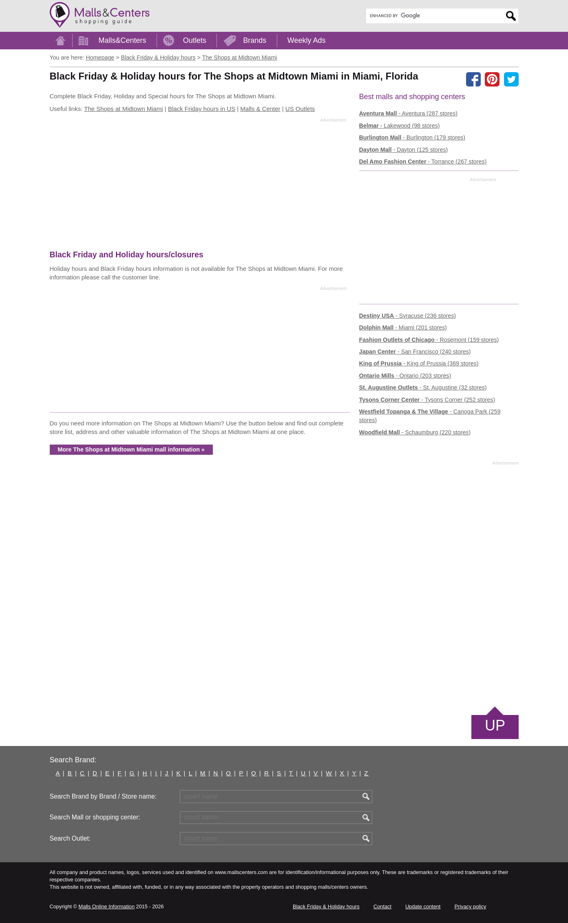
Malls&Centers (122, 40)
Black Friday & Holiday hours (326, 906)
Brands (254, 40)
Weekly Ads (306, 40)
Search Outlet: (70, 838)
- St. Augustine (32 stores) (423, 387)
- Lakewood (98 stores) (399, 125)
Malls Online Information (107, 906)
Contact (382, 906)
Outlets (194, 40)
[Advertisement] (198, 186)
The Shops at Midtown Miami (123, 108)
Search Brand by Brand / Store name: (103, 796)
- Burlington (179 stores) (412, 137)
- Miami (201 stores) (403, 327)
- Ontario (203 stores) (405, 375)
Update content (422, 906)
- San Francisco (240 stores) (415, 351)
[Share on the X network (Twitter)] (511, 79)
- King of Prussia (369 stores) (419, 363)
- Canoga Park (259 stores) (430, 415)
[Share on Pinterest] (492, 79)
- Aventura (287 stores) (408, 113)
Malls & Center (260, 108)
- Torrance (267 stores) (423, 161)
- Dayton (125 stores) (403, 149)
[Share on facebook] (473, 79)
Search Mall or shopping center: (95, 817)
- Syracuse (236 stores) (407, 315)
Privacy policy (470, 906)
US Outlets (300, 108)
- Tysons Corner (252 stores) (427, 399)
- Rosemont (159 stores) (429, 339)
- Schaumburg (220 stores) (415, 432)
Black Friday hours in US (201, 108)
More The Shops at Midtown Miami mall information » (131, 449)
